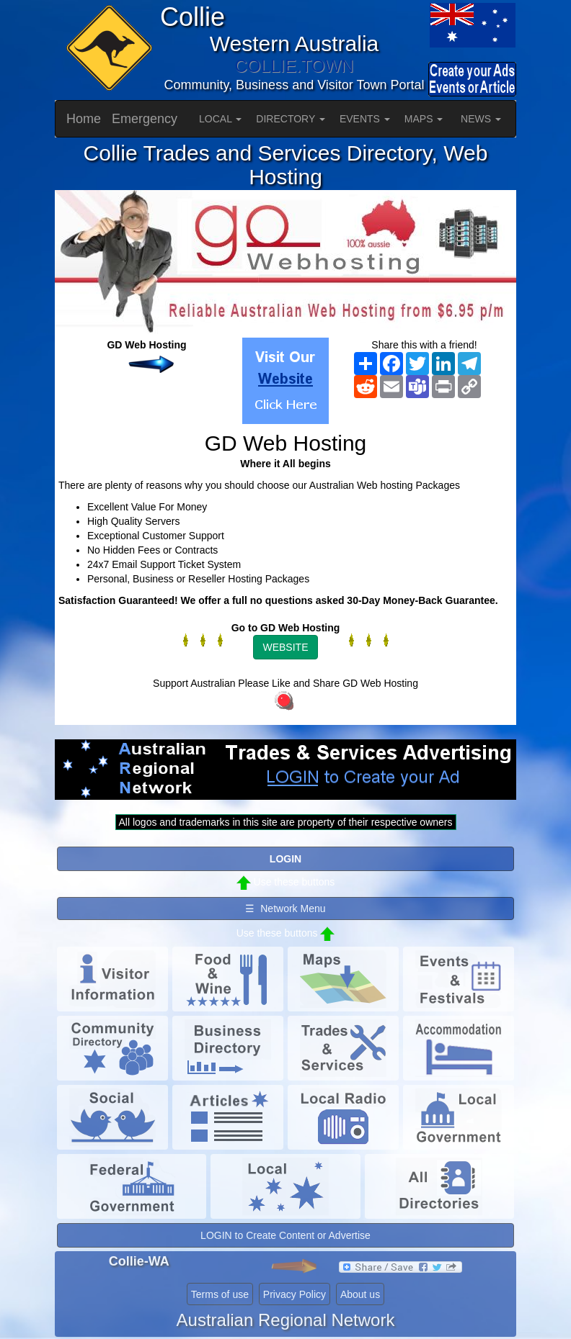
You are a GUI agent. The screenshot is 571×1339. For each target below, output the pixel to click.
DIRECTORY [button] (290, 119)
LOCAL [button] (220, 119)
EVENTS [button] (365, 119)
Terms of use (220, 1294)
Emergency (144, 119)
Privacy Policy (294, 1294)
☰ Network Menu (285, 908)
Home (83, 119)
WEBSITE (285, 647)
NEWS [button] (481, 119)
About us (360, 1294)
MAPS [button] (423, 119)
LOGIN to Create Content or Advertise (285, 1235)
